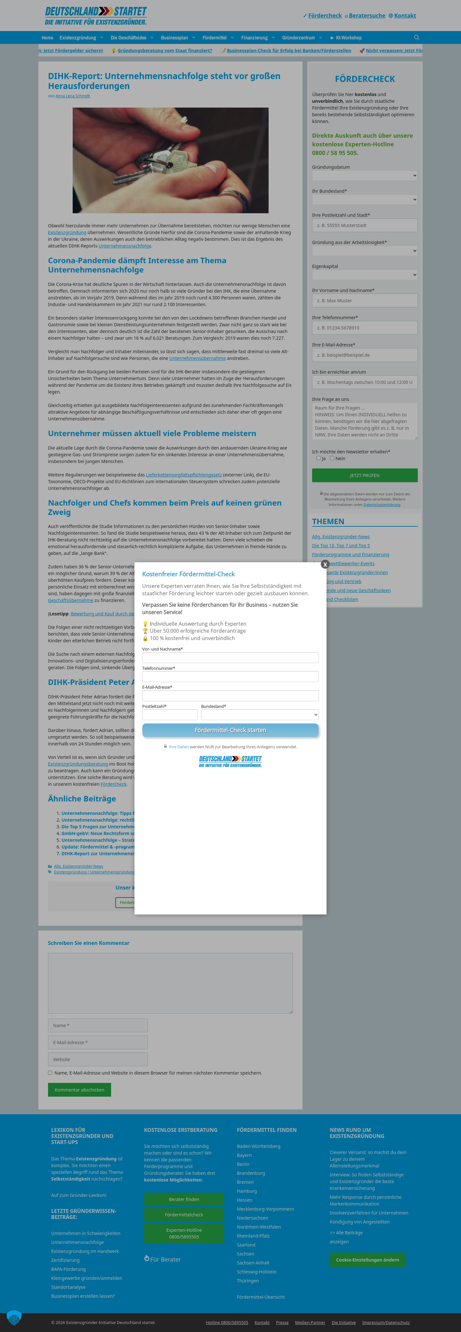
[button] (14, 1318)
